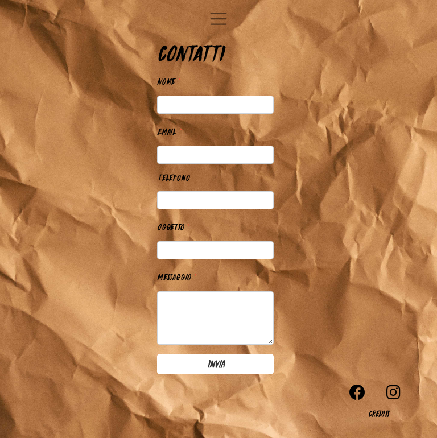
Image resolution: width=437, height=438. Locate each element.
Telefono (173, 177)
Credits (378, 413)
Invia (215, 363)
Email (170, 131)
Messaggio (177, 276)
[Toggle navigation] (218, 19)
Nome (169, 80)
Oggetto (173, 226)
